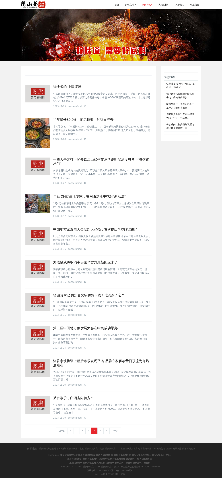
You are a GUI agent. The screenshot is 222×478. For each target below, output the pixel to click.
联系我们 (194, 4)
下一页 (115, 430)
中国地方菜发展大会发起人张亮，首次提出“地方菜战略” (95, 229)
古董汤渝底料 (147, 448)
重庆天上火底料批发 (94, 448)
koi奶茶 (62, 448)
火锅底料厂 (163, 4)
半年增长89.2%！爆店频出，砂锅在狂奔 (83, 120)
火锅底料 (130, 4)
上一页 (62, 430)
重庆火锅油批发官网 (130, 448)
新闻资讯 (147, 4)
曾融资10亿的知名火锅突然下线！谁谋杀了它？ (89, 295)
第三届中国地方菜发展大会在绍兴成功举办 (85, 328)
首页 (117, 4)
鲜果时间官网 (188, 448)
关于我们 (179, 4)
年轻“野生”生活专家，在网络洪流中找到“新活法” (89, 196)
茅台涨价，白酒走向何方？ (73, 398)
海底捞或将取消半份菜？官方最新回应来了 (85, 262)
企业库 (169, 448)
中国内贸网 (159, 448)
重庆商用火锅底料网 (48, 448)
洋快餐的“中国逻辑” (68, 87)
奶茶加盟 (177, 448)
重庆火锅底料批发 (75, 448)
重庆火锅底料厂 (112, 448)
